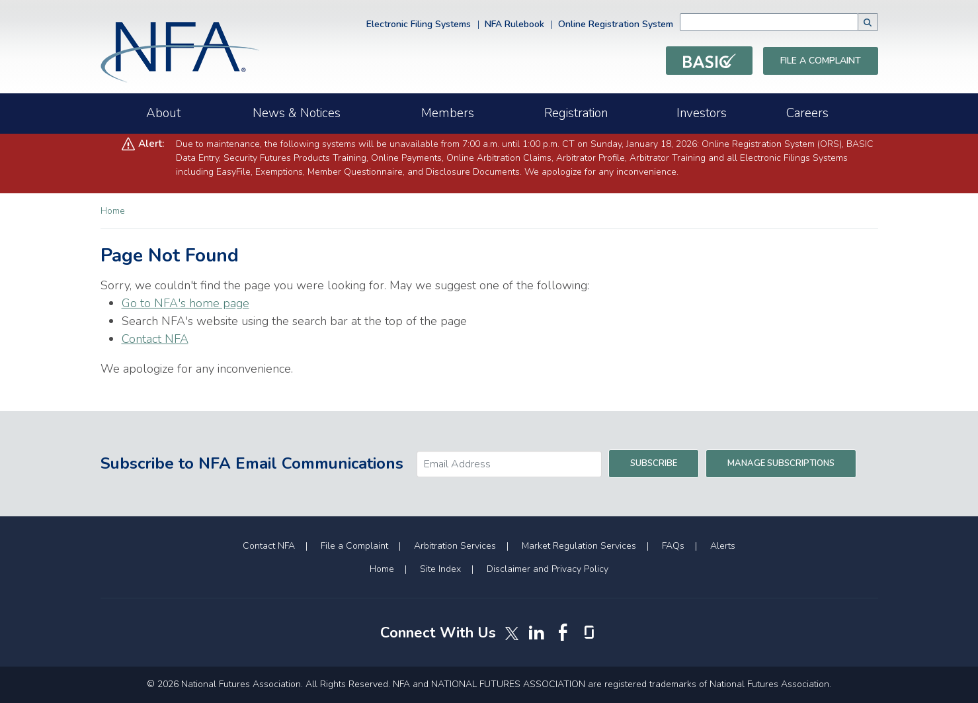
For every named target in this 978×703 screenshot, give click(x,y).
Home (113, 211)
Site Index (440, 569)
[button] (868, 22)
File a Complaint (820, 60)
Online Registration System (615, 24)
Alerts (722, 545)
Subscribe (653, 463)
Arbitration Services (455, 545)
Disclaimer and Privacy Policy (547, 569)
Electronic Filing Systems (418, 24)
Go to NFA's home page (185, 303)
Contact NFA (155, 339)
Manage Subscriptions (781, 463)
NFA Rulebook (514, 24)
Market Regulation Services (579, 545)
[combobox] (788, 22)
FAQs (673, 545)
